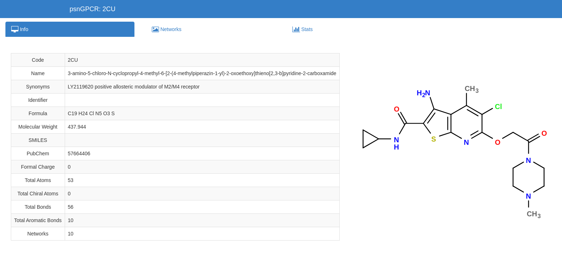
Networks (166, 29)
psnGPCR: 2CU (93, 9)
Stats (302, 29)
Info (19, 29)
